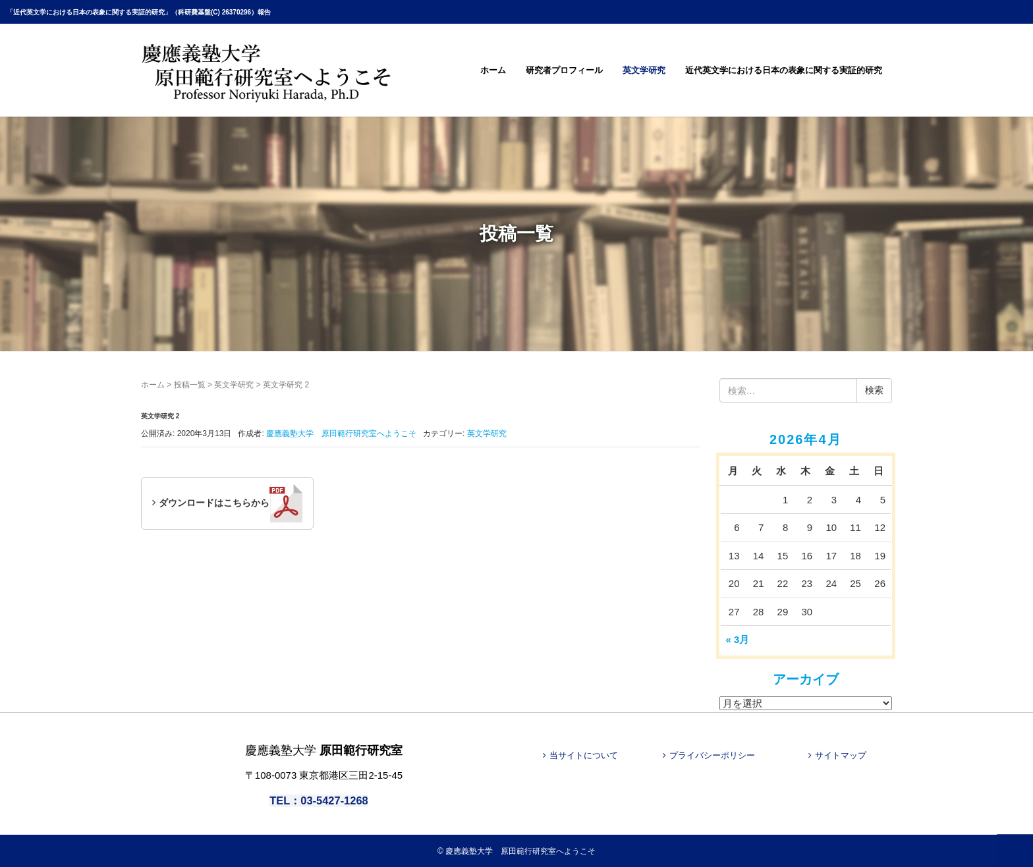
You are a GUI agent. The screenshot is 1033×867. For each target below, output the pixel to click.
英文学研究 (644, 70)
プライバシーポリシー (712, 755)
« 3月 (738, 639)
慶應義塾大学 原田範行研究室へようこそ (520, 850)
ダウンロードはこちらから (230, 503)
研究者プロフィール (564, 70)
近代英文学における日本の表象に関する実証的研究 (783, 70)
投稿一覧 (190, 384)
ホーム (493, 70)
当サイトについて (583, 755)
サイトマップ (840, 755)
